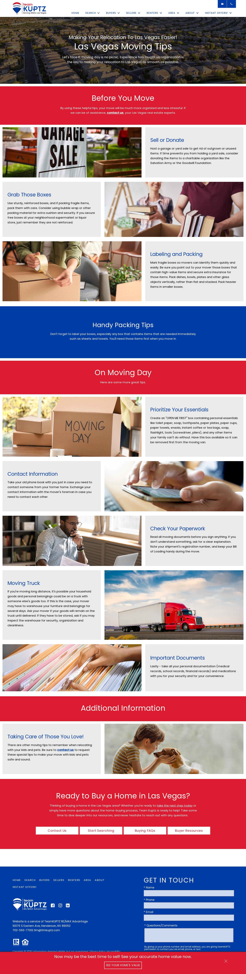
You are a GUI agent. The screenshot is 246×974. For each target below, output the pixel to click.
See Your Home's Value (123, 965)
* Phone (149, 900)
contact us (115, 113)
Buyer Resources (189, 830)
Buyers (44, 880)
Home (75, 13)
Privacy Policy (98, 951)
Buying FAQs (145, 830)
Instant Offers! (25, 887)
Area (87, 880)
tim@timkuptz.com (47, 930)
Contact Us (57, 830)
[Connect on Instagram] (60, 906)
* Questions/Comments (160, 925)
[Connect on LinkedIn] (68, 906)
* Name (149, 887)
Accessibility (113, 951)
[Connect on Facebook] (53, 906)
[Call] (231, 4)
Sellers (58, 880)
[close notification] (225, 960)
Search (29, 880)
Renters (74, 880)
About (99, 880)
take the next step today (175, 806)
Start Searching (101, 830)
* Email (148, 912)
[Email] (222, 4)
